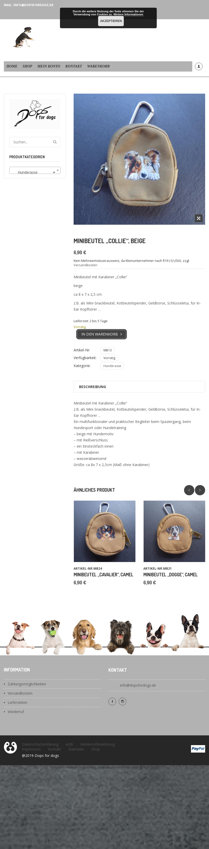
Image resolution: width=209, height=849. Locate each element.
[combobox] (34, 170)
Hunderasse (112, 366)
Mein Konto (48, 66)
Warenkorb (98, 66)
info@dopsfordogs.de (138, 685)
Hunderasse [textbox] (33, 172)
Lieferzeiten (17, 702)
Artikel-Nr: (82, 350)
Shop (27, 66)
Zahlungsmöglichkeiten (27, 684)
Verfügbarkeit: (85, 357)
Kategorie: (82, 365)
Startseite (76, 749)
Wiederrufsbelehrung (97, 744)
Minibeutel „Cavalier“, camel (103, 574)
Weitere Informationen (128, 14)
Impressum (31, 749)
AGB (69, 744)
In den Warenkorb (99, 334)
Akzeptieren (111, 21)
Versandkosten (85, 265)
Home (12, 66)
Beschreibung (92, 386)
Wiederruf (16, 711)
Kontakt (73, 66)
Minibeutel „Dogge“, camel (170, 574)
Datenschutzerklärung (40, 744)
